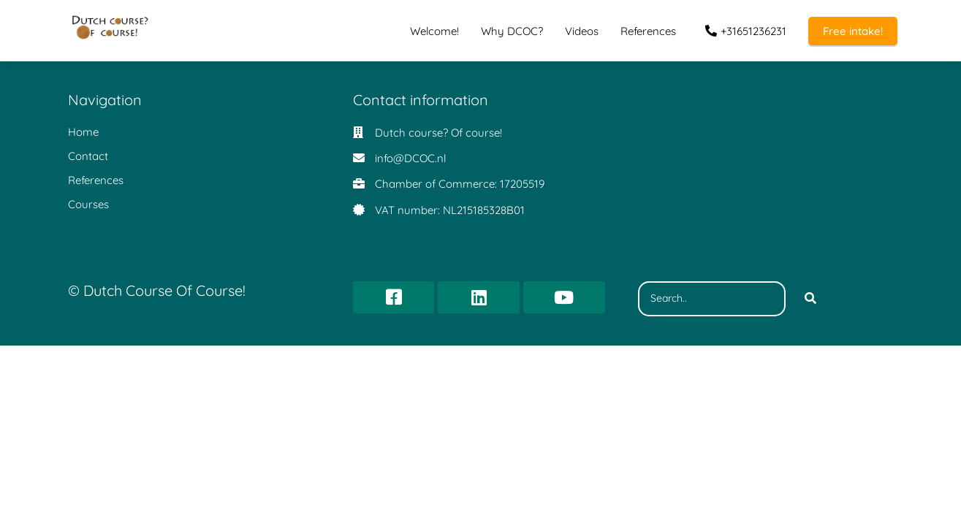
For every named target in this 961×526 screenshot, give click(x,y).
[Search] (810, 298)
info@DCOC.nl (410, 158)
